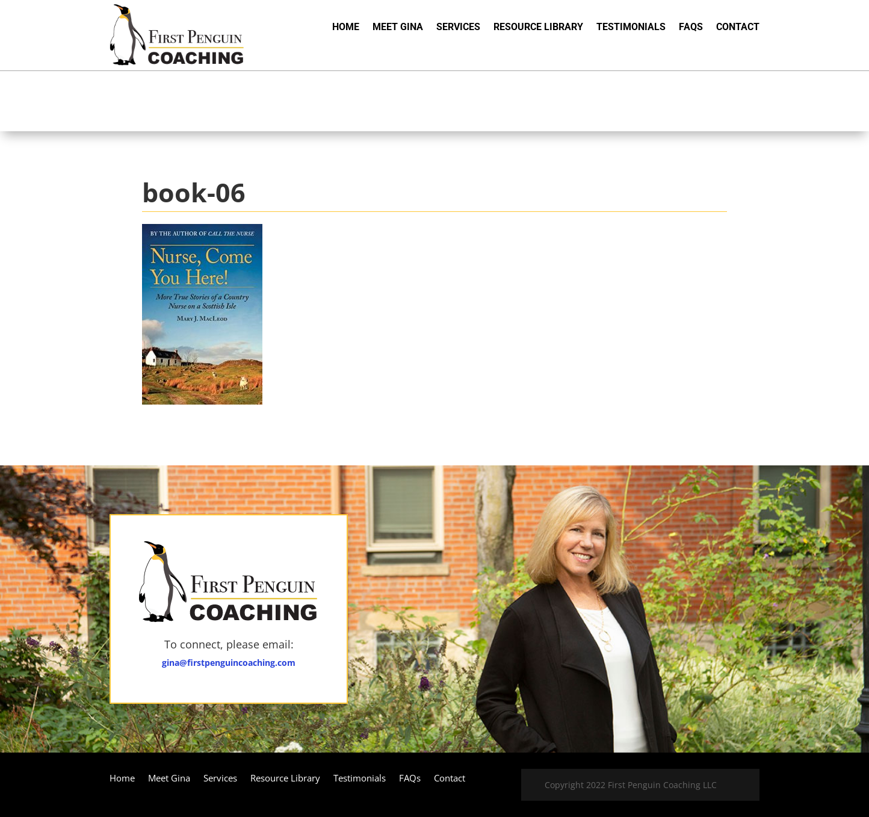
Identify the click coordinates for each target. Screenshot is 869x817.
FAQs (691, 28)
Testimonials (631, 28)
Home (345, 28)
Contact (737, 28)
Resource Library (538, 28)
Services (458, 28)
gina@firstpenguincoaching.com (228, 662)
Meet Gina (398, 28)
